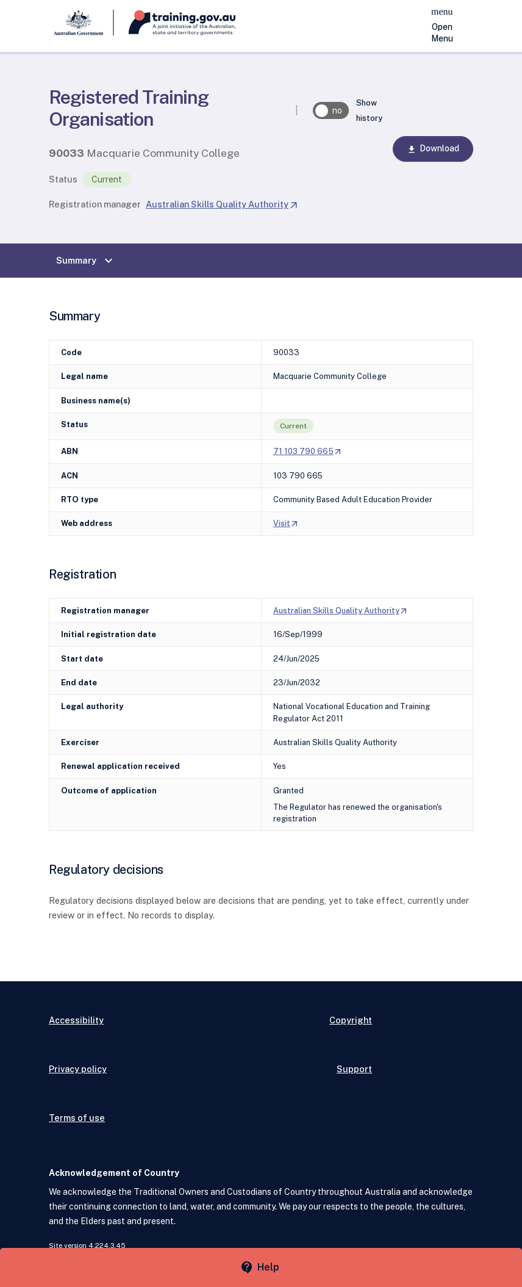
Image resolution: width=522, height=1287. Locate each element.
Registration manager (95, 204)
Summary (86, 260)
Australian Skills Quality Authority (222, 204)
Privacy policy (78, 1069)
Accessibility (76, 1020)
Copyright (350, 1020)
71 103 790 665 (308, 451)
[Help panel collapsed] (261, 1267)
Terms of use (77, 1117)
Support (354, 1069)
